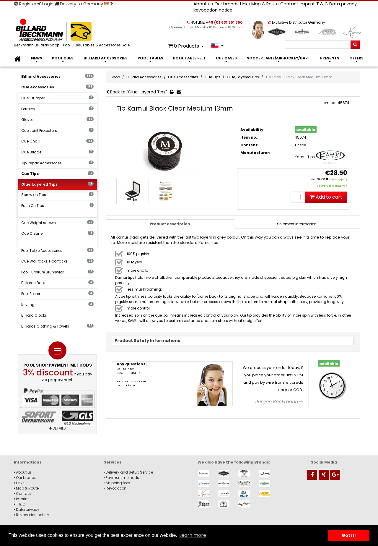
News (36, 58)
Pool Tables (150, 58)
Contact (289, 4)
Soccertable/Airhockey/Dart (278, 58)
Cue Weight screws (57, 222)
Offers (356, 58)
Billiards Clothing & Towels (57, 326)
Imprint (307, 4)
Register (25, 4)
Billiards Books (57, 282)
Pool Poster (57, 293)
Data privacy (343, 4)
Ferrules (57, 108)
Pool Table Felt (189, 58)
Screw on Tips (57, 194)
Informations (28, 462)
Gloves (57, 119)
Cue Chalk (57, 141)
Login (45, 4)
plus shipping (338, 179)
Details (57, 428)
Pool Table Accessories (57, 250)
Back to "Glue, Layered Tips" (136, 92)
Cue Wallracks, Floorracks (57, 261)
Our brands (226, 4)
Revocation (115, 488)
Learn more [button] (192, 535)
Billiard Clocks (34, 315)
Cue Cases (226, 58)
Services (113, 462)
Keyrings (57, 304)
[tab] (297, 224)
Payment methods (121, 477)
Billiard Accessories (106, 58)
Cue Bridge (57, 152)
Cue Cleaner (57, 233)
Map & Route (265, 4)
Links (245, 4)
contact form (126, 385)
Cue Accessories (57, 87)
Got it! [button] (349, 535)
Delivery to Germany (84, 4)
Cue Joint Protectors (57, 130)
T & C (322, 4)
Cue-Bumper (57, 98)
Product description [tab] (170, 223)
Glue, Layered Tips (57, 184)
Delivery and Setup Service (128, 472)
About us (203, 4)
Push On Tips (57, 205)
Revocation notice (212, 10)
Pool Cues (63, 58)
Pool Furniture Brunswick (57, 272)
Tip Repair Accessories (57, 163)
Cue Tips (57, 173)
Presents (329, 58)
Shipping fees (117, 482)
